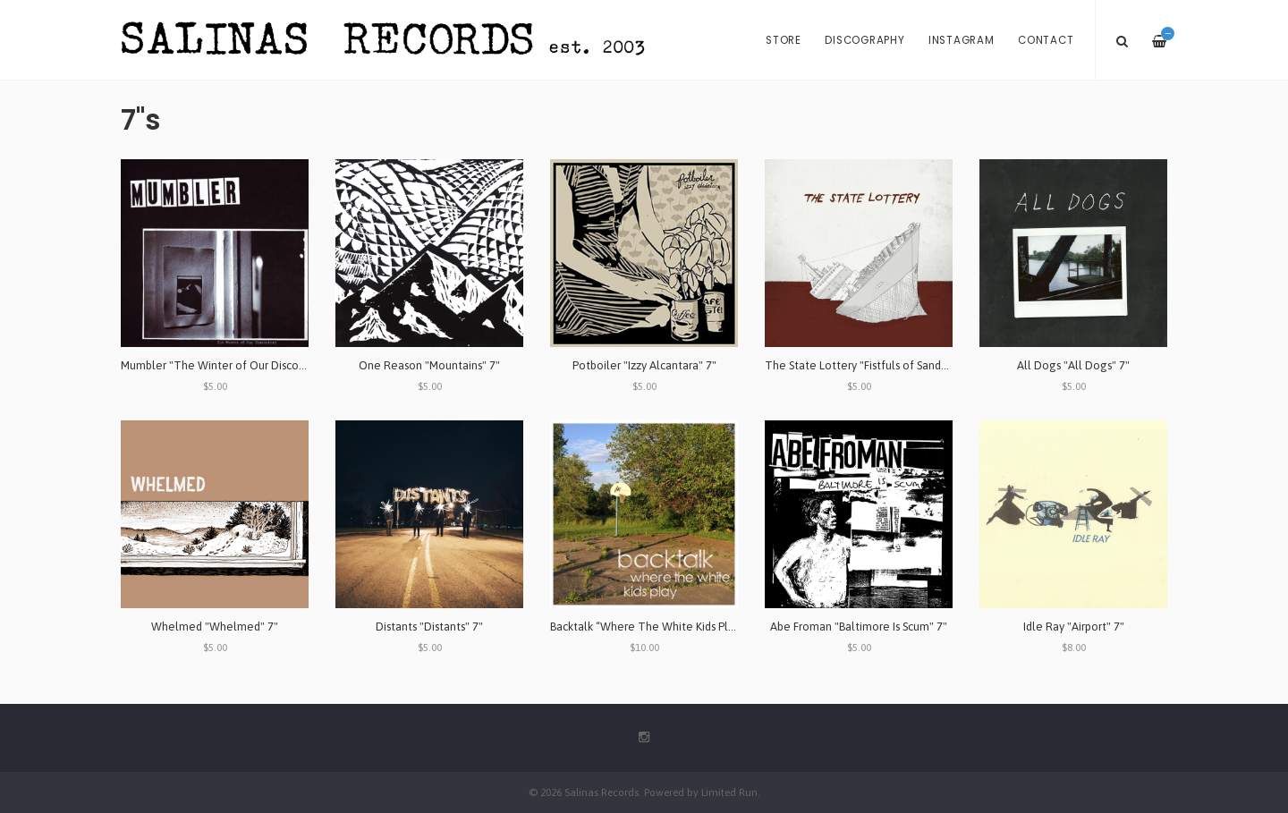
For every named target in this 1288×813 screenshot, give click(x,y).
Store (783, 40)
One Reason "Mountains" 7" (429, 365)
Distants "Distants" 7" (429, 626)
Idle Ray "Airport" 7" (1073, 626)
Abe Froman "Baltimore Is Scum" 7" (858, 626)
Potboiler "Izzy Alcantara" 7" (644, 365)
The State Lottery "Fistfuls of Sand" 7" (862, 365)
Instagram (961, 40)
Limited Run (729, 792)
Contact (1045, 40)
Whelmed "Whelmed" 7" (214, 626)
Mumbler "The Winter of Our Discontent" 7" (233, 365)
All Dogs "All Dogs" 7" (1073, 365)
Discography (864, 40)
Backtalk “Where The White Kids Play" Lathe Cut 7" (680, 626)
